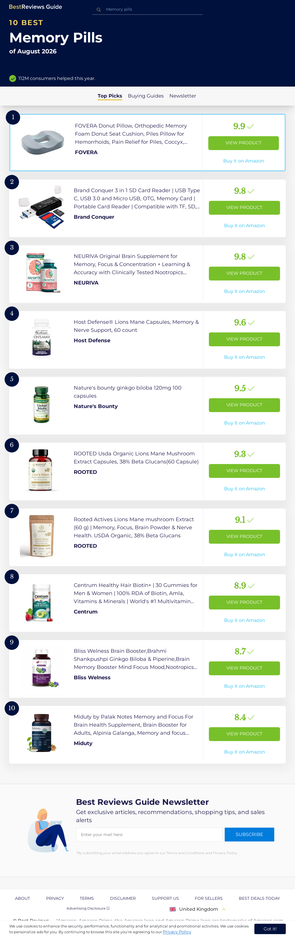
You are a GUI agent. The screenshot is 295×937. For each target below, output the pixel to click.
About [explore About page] (22, 898)
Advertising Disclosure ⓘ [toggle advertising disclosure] (88, 908)
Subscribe (249, 834)
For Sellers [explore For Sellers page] (209, 898)
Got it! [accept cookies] (270, 929)
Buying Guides (146, 96)
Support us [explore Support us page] (165, 898)
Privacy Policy (177, 931)
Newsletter (182, 96)
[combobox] (147, 9)
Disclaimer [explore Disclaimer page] (123, 898)
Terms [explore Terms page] (87, 898)
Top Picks (110, 96)
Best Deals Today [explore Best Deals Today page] (259, 898)
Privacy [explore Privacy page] (55, 898)
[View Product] (147, 142)
